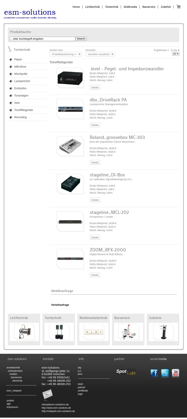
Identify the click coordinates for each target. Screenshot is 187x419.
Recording (20, 117)
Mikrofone (20, 66)
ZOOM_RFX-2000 (108, 250)
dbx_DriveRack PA (108, 99)
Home (76, 6)
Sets (17, 102)
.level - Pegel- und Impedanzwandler (127, 68)
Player (18, 59)
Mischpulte (20, 73)
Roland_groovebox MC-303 (117, 137)
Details (95, 87)
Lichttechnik (92, 6)
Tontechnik (111, 6)
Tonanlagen (21, 95)
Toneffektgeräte (23, 110)
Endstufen (20, 88)
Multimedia (130, 6)
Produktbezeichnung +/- (64, 54)
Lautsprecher (22, 81)
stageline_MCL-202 (109, 212)
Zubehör (166, 6)
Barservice (148, 6)
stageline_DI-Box (107, 175)
